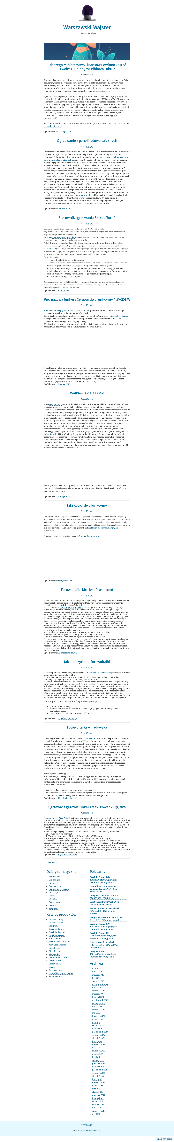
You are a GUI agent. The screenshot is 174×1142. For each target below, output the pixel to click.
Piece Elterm (54, 951)
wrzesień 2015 (98, 1101)
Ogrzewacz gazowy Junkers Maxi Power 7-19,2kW (87, 807)
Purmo (52, 967)
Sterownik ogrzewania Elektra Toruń (87, 217)
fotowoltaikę (92, 738)
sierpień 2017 (98, 1038)
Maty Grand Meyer (57, 945)
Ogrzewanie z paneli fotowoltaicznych (87, 140)
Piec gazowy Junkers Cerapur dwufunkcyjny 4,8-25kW (87, 299)
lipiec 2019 (97, 987)
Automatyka (54, 877)
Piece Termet (55, 961)
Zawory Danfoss (56, 976)
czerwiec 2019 (98, 991)
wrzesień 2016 (98, 1073)
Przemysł (53, 908)
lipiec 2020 (97, 972)
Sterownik (48, 248)
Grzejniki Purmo (56, 929)
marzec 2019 (97, 994)
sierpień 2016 (98, 1076)
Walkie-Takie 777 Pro (87, 393)
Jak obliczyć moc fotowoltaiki (87, 662)
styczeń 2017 (98, 1060)
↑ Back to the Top (164, 1139)
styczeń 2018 (98, 1025)
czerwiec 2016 (98, 1082)
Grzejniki (53, 926)
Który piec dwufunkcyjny (88, 536)
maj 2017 (96, 1048)
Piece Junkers (55, 954)
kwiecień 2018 (98, 1016)
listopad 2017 (98, 1029)
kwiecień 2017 (98, 1051)
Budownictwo (55, 886)
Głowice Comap (56, 919)
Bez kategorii (55, 880)
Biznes (52, 883)
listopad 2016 (98, 1066)
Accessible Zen (95, 1130)
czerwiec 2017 (98, 1044)
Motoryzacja (54, 902)
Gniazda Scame (56, 923)
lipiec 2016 (97, 1079)
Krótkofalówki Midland (59, 942)
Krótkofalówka (51, 434)
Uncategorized (55, 970)
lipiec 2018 (97, 1006)
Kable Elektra (55, 938)
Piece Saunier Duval (58, 957)
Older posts (50, 863)
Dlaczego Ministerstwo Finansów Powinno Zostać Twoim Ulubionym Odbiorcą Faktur (87, 67)
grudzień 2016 (98, 1063)
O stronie (86, 1125)
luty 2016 (96, 1089)
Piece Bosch (54, 948)
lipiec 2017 (97, 1041)
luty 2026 (96, 968)
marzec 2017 (97, 1054)
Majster (89, 75)
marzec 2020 (98, 975)
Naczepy (53, 905)
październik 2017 (100, 1032)
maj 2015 (96, 1114)
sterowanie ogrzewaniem (64, 237)
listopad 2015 (98, 1098)
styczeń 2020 (98, 981)
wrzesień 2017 (98, 1035)
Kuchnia (53, 899)
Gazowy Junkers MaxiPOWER (57, 818)
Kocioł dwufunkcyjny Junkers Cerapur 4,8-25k (65, 310)
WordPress (85, 1130)
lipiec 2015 (97, 1108)
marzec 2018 (98, 1019)
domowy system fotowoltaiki (97, 673)
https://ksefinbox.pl (53, 126)
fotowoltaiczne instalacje (71, 607)
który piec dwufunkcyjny (103, 528)
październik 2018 (100, 1000)
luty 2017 (96, 1057)
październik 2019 (100, 984)
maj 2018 (96, 1013)
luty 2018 (96, 1022)
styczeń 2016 (98, 1092)
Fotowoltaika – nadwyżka (87, 727)
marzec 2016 (97, 1085)
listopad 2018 (98, 997)
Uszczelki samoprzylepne (61, 973)
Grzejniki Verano (57, 935)
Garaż (51, 896)
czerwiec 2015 (98, 1111)
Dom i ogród (54, 892)
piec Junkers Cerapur (119, 316)
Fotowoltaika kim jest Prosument (87, 589)
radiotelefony (55, 404)
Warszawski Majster (87, 27)
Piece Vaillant (55, 964)
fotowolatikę (86, 195)
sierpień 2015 (98, 1104)
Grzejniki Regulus (57, 932)
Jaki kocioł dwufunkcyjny (87, 505)
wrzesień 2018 (98, 1003)
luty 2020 (96, 978)
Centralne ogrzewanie (59, 889)
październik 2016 (100, 1070)
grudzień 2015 (98, 1095)
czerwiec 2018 (98, 1010)
